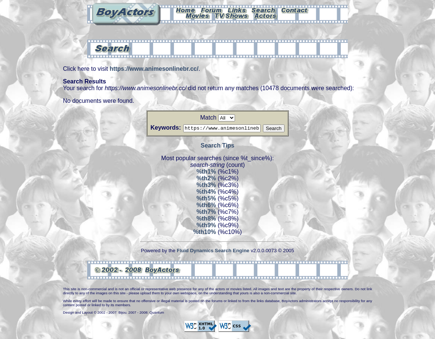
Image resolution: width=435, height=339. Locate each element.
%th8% (206, 219)
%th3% (206, 186)
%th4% (206, 193)
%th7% (206, 213)
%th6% (206, 206)
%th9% (206, 226)
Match (208, 117)
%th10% (204, 233)
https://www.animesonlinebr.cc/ (154, 69)
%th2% (206, 179)
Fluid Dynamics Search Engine (213, 251)
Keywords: (157, 127)
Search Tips (217, 146)
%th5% (206, 199)
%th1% (206, 173)
